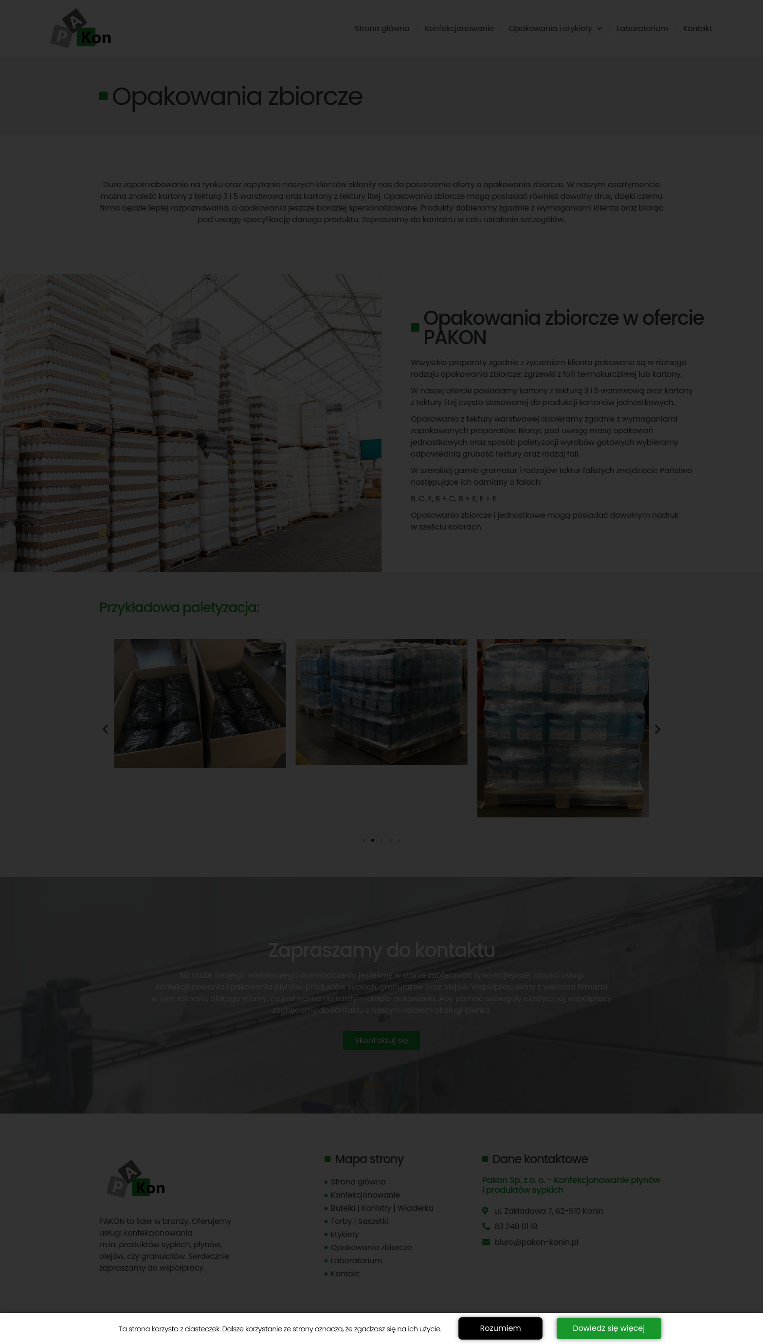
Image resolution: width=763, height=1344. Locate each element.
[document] (381, 672)
